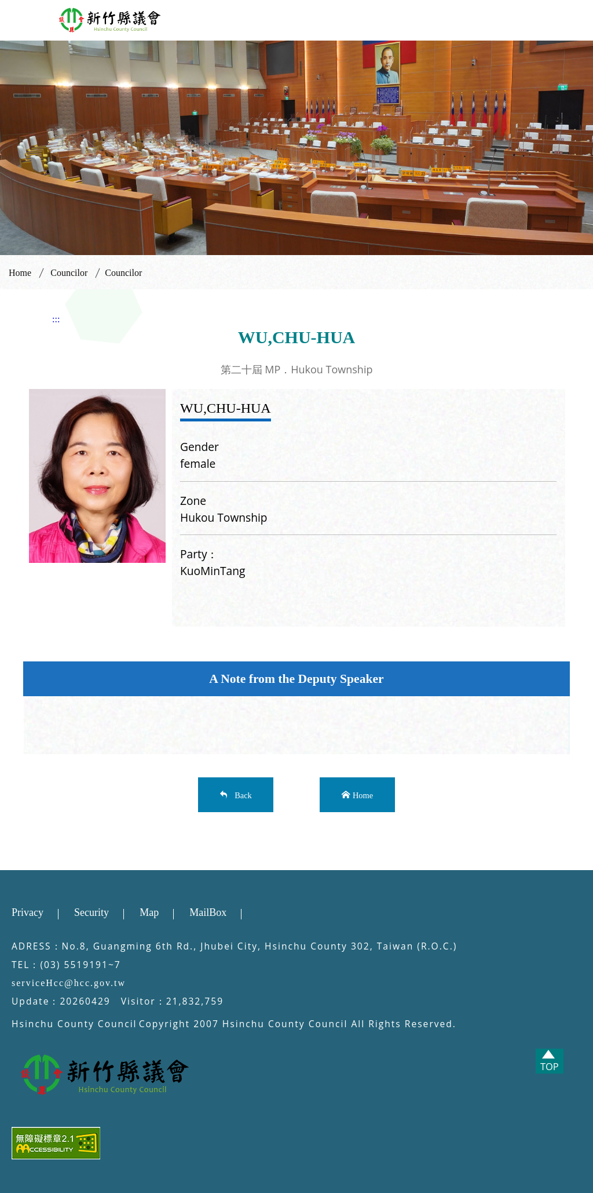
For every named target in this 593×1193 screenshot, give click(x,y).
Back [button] (241, 794)
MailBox (207, 912)
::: (56, 319)
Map (149, 912)
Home (20, 273)
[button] (20, 18)
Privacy (27, 912)
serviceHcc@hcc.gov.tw (69, 983)
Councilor (68, 273)
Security (91, 912)
